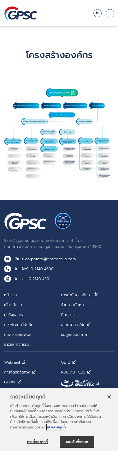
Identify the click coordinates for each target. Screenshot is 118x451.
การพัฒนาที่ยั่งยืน (19, 325)
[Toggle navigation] (110, 13)
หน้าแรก (10, 295)
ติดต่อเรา (68, 315)
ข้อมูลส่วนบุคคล (74, 334)
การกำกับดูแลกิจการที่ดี (79, 295)
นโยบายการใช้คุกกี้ (75, 325)
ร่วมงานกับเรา (72, 305)
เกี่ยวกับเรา (13, 305)
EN (98, 12)
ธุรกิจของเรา (14, 315)
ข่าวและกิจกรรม (16, 344)
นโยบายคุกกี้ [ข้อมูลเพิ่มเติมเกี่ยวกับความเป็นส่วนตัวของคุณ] (56, 429)
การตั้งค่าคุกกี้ (37, 444)
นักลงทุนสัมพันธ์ (17, 334)
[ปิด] (109, 399)
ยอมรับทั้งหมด (77, 444)
